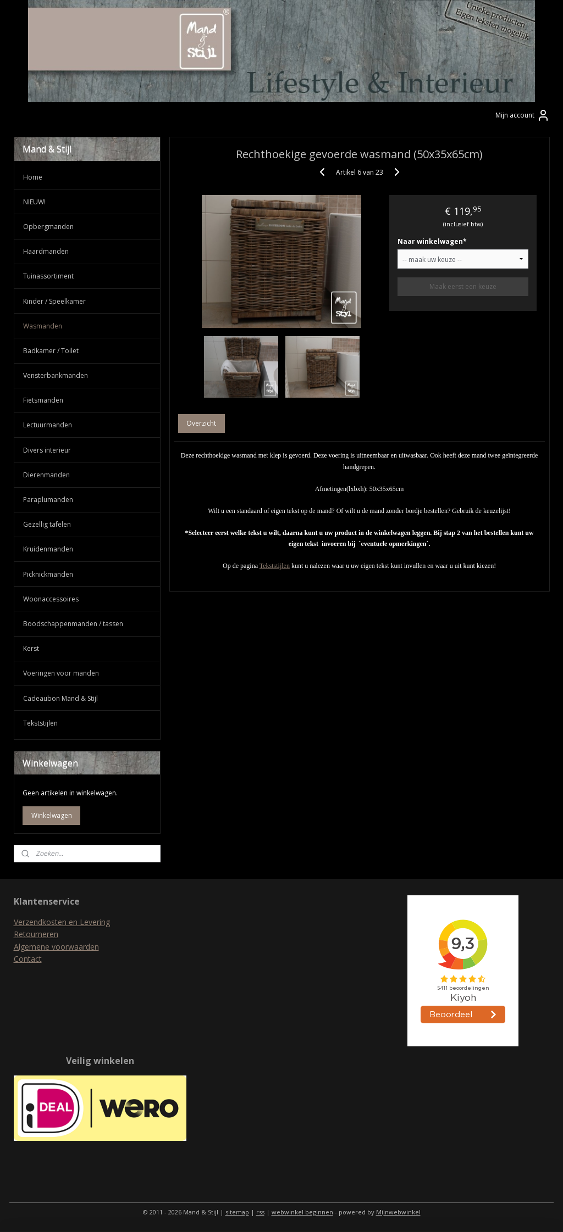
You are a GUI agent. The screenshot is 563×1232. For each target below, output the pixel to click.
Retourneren (36, 934)
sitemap (237, 1212)
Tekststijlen (275, 566)
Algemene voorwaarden (56, 946)
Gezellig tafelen (47, 524)
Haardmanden (46, 251)
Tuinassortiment (48, 276)
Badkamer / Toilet (51, 350)
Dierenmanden (46, 475)
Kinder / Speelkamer (54, 301)
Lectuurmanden (47, 425)
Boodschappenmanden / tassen (73, 623)
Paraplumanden (48, 499)
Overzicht (201, 423)
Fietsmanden (43, 400)
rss (260, 1212)
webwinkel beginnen (302, 1212)
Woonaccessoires (51, 599)
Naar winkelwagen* (432, 242)
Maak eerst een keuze (462, 287)
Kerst (31, 648)
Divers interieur (47, 450)
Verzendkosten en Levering (62, 922)
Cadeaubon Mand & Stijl (60, 698)
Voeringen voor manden (61, 673)
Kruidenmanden (48, 549)
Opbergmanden (48, 226)
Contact (28, 959)
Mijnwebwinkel (398, 1212)
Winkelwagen (51, 815)
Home (32, 177)
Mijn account (522, 115)
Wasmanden (42, 326)
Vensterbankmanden (55, 375)
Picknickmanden (48, 574)
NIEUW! (34, 202)
